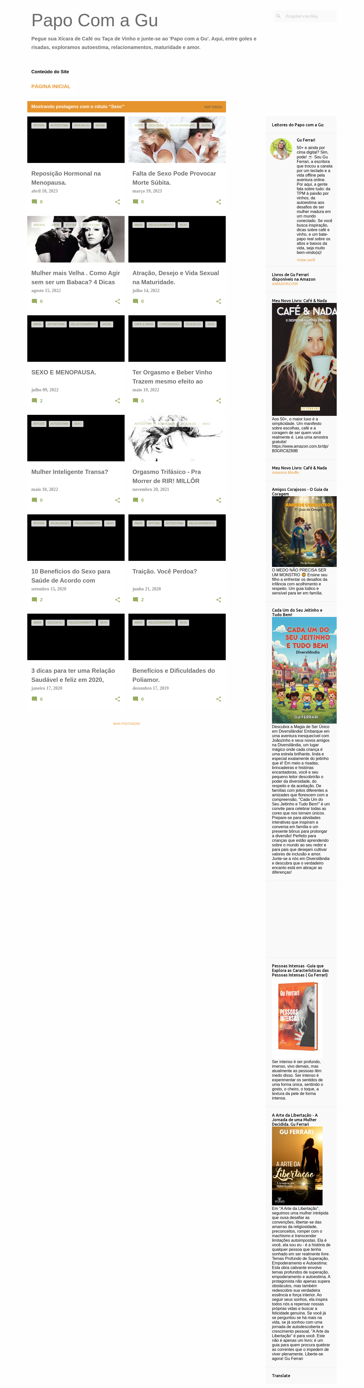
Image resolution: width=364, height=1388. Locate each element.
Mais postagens (126, 724)
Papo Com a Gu (94, 20)
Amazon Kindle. (286, 472)
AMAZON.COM (285, 283)
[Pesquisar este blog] (310, 16)
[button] (118, 202)
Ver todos (213, 107)
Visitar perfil (306, 260)
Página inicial (51, 86)
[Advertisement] (246, 192)
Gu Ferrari (306, 140)
